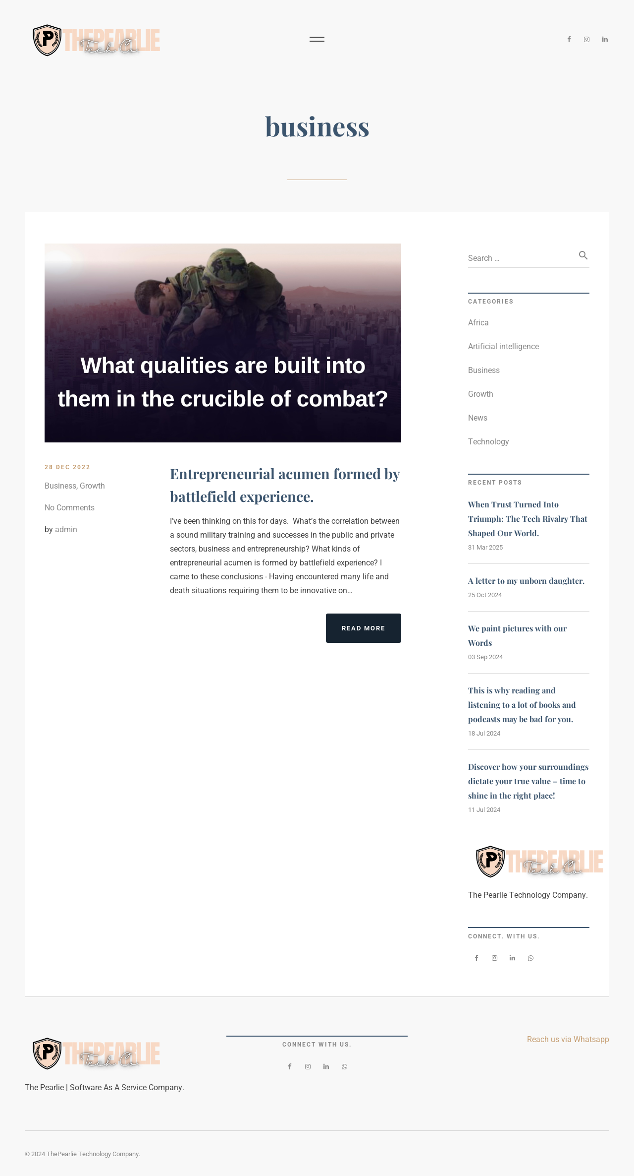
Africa (478, 322)
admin (66, 529)
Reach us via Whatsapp (568, 1039)
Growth (92, 486)
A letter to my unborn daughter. (526, 580)
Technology (488, 441)
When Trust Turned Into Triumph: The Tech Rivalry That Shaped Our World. (527, 518)
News (477, 418)
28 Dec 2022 (68, 467)
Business (60, 486)
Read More (371, 632)
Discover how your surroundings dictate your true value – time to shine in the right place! (528, 781)
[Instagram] (587, 40)
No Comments (70, 507)
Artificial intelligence (503, 346)
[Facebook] (569, 40)
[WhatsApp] (531, 958)
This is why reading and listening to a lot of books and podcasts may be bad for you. (522, 704)
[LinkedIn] (605, 40)
